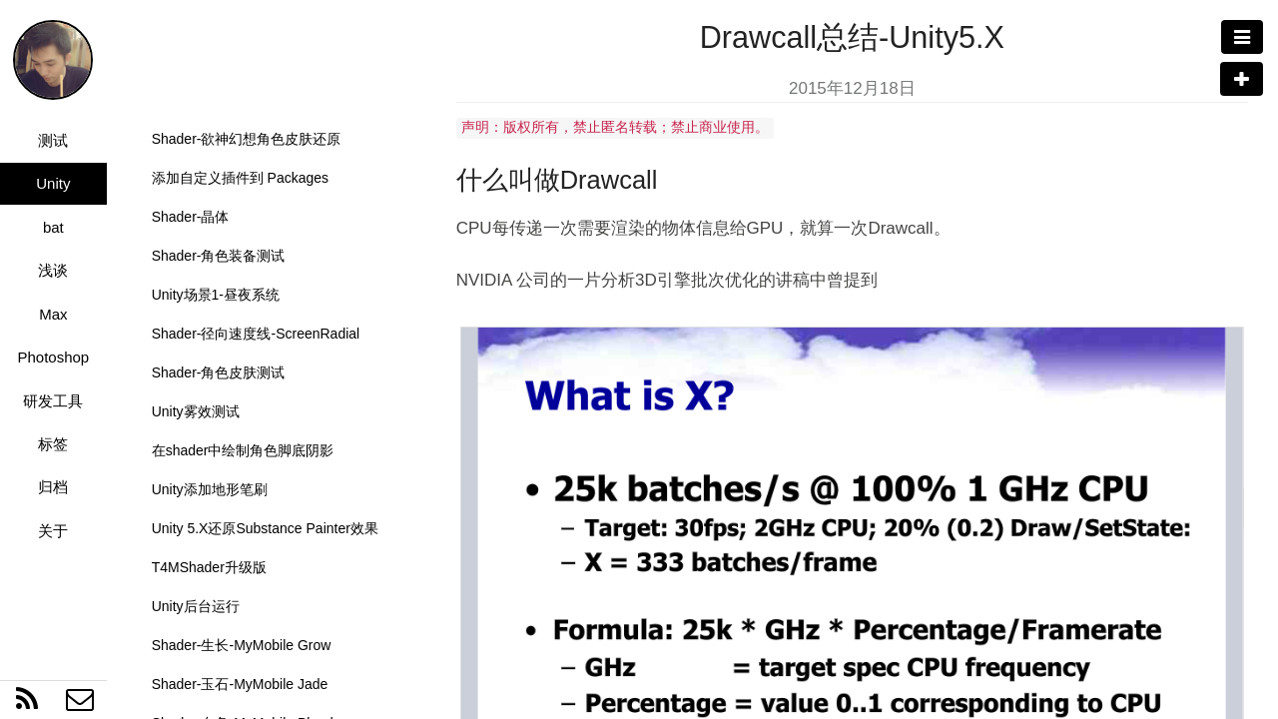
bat (53, 227)
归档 (53, 486)
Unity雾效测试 (196, 411)
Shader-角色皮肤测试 (219, 372)
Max (53, 314)
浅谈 (53, 270)
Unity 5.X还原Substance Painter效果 (265, 528)
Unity (53, 183)
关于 (53, 530)
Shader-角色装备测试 (219, 256)
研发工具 (53, 400)
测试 (53, 140)
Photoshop (53, 357)
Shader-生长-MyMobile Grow (241, 645)
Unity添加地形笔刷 (210, 489)
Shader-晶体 (191, 217)
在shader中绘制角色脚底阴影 (243, 450)
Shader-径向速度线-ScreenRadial (256, 334)
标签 (53, 443)
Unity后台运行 (196, 606)
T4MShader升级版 (209, 567)
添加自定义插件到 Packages (240, 178)
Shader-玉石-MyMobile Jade (240, 684)
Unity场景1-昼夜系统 (216, 295)
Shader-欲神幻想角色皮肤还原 (246, 139)
